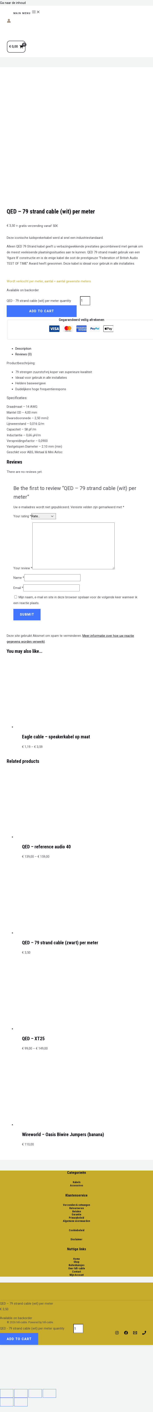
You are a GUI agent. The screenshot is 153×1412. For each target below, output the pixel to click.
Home (76, 1258)
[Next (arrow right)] (21, 1402)
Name (18, 578)
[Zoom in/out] (49, 1393)
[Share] (21, 1393)
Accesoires (76, 1185)
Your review (22, 568)
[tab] (80, 348)
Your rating (22, 516)
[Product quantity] (85, 300)
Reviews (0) (23, 354)
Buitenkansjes (76, 1265)
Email (18, 588)
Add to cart (41, 311)
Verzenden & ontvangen (76, 1205)
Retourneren (76, 1208)
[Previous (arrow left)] (6, 1402)
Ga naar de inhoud (13, 3)
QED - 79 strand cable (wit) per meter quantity (39, 300)
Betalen (76, 1211)
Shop (76, 1261)
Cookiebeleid (76, 1230)
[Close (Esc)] (6, 1393)
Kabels (76, 1182)
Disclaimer (76, 1239)
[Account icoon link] (9, 21)
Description (23, 349)
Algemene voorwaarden (76, 1221)
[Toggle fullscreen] (35, 1393)
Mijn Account (76, 1274)
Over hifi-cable (76, 1268)
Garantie (76, 1214)
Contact (76, 1271)
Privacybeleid (76, 1217)
